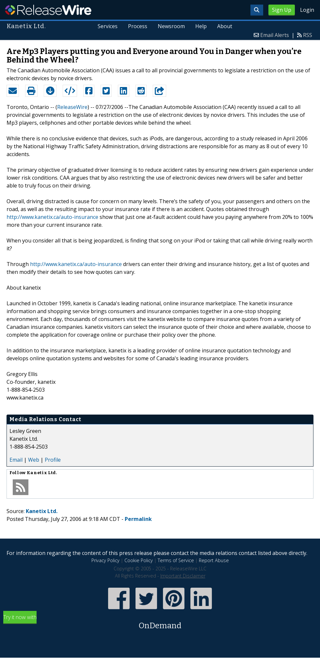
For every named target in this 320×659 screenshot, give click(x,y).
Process (138, 26)
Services (108, 26)
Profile (53, 459)
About (224, 26)
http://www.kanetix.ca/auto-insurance (52, 217)
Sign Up (281, 9)
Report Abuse (214, 560)
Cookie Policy (138, 560)
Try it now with (160, 623)
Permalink (138, 519)
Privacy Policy (105, 560)
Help (201, 26)
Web (33, 459)
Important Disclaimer (182, 576)
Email (16, 459)
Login (307, 9)
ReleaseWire (48, 9)
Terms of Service (176, 560)
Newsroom (171, 26)
